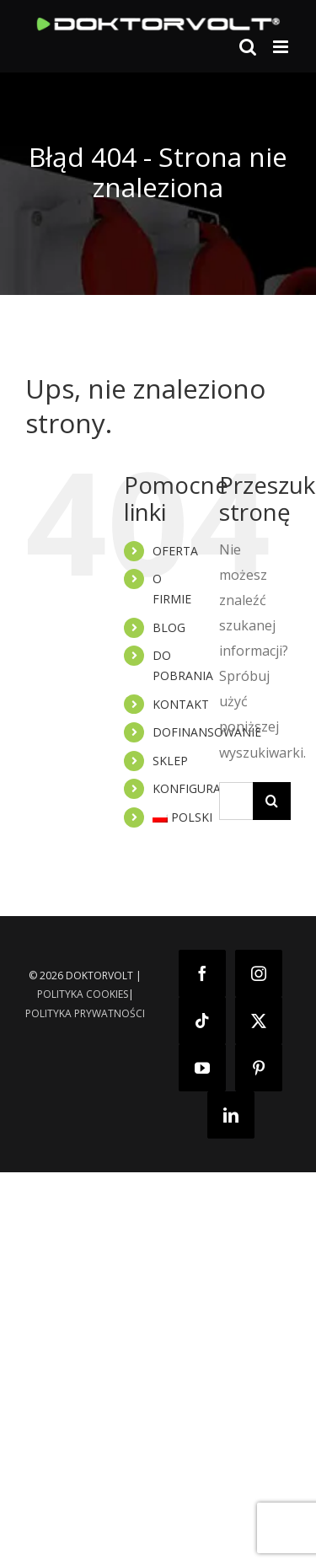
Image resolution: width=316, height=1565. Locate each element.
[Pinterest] (258, 1067)
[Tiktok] (202, 1020)
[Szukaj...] (236, 801)
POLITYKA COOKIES (82, 994)
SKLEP (170, 761)
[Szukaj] (272, 801)
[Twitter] (258, 1020)
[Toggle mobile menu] (282, 47)
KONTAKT (181, 704)
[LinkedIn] (230, 1115)
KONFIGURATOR (199, 788)
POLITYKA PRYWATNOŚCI (85, 1013)
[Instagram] (258, 973)
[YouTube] (202, 1067)
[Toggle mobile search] (247, 47)
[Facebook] (202, 973)
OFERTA (175, 551)
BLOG (169, 627)
